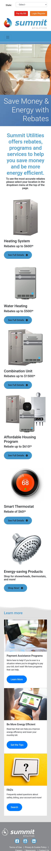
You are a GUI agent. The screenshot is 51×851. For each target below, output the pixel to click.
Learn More (17, 679)
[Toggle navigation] (7, 37)
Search (14, 807)
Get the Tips (17, 744)
